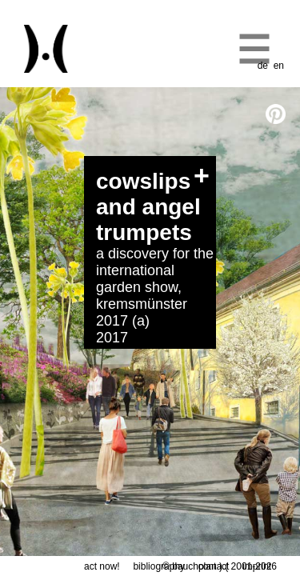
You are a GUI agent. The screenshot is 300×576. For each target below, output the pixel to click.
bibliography (159, 566)
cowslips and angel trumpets (148, 207)
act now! (102, 566)
